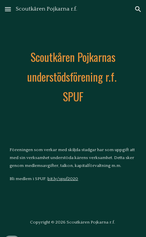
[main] (73, 77)
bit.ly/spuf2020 (62, 178)
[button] (8, 9)
